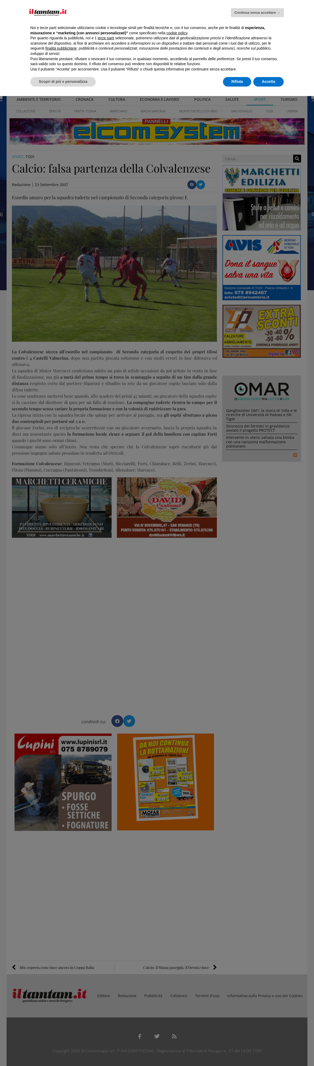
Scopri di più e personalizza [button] (63, 81)
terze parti (106, 38)
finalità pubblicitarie (61, 48)
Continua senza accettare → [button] (257, 13)
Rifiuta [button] (237, 81)
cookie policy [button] (176, 33)
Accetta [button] (268, 81)
